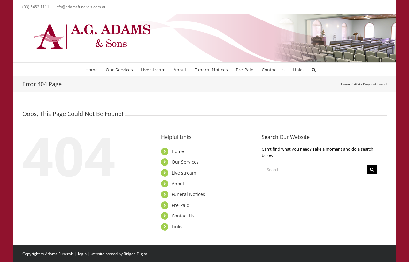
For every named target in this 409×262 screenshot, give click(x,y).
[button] (314, 69)
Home (178, 151)
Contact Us (183, 216)
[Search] (372, 169)
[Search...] (314, 169)
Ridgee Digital (136, 254)
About (178, 184)
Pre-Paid (180, 205)
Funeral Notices (188, 194)
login (82, 254)
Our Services (185, 162)
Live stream (184, 173)
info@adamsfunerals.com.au (80, 7)
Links (177, 227)
